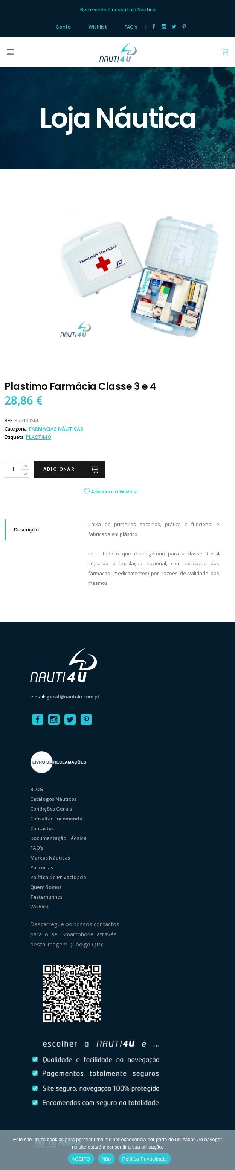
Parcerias (41, 867)
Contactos (42, 828)
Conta (63, 27)
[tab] (41, 529)
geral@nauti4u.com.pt (72, 696)
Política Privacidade (144, 1159)
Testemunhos (46, 896)
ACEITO (81, 1159)
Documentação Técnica (58, 838)
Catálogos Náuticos (53, 799)
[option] (140, 274)
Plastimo (38, 437)
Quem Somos (45, 887)
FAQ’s (131, 27)
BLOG (36, 789)
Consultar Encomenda (56, 818)
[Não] (225, 1150)
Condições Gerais (51, 808)
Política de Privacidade (58, 877)
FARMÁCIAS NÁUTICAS (56, 428)
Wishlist (98, 27)
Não (106, 1159)
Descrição (26, 529)
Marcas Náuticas (50, 857)
